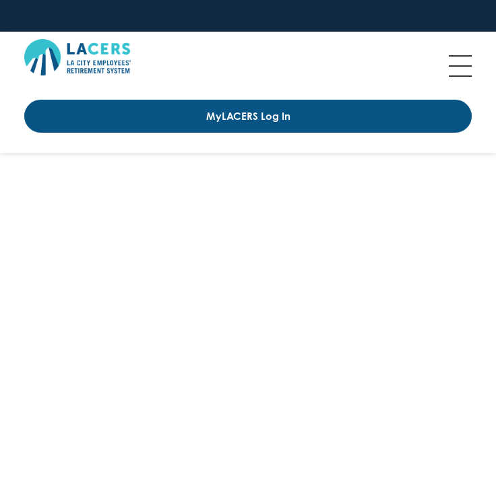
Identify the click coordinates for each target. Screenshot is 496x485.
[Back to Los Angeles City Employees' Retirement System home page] (77, 57)
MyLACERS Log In (248, 116)
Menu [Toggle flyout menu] (460, 66)
